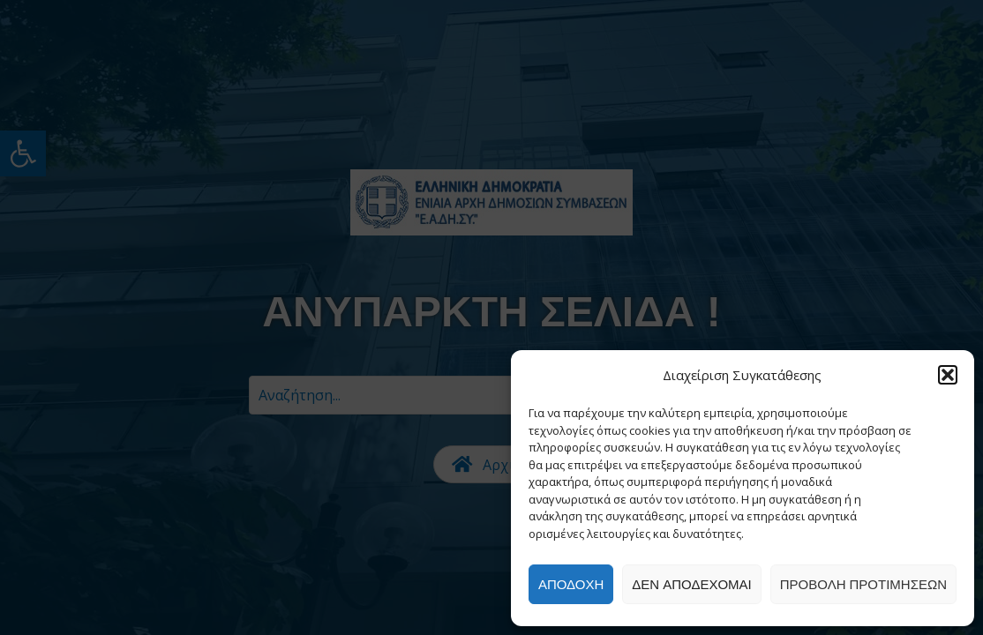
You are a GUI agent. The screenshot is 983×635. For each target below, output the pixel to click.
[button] (948, 375)
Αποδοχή (571, 584)
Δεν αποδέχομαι (691, 584)
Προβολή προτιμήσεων (863, 584)
